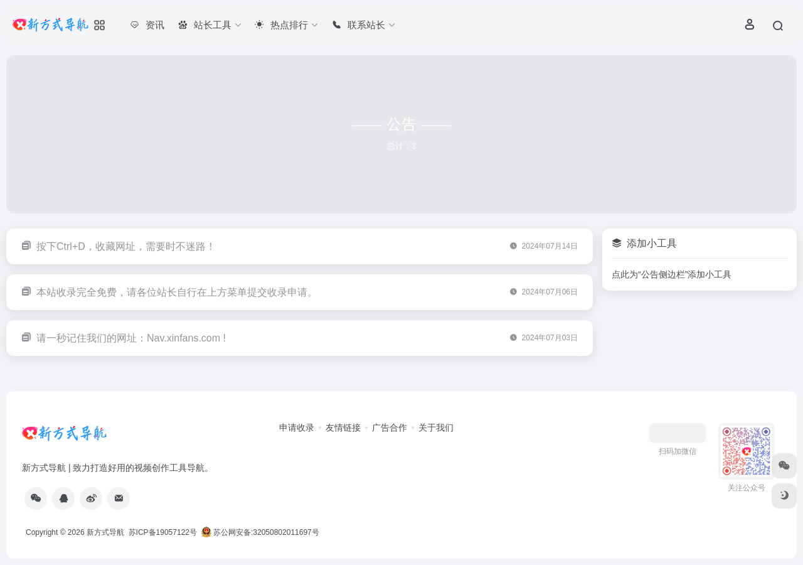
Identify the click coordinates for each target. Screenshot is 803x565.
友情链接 (343, 427)
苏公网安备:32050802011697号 (261, 532)
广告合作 (389, 427)
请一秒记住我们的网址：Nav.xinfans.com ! (131, 338)
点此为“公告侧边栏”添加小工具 (671, 274)
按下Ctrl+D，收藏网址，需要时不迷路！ (126, 246)
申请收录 (296, 427)
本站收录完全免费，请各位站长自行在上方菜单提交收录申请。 (176, 292)
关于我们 (436, 427)
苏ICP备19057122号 (161, 532)
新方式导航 (105, 532)
